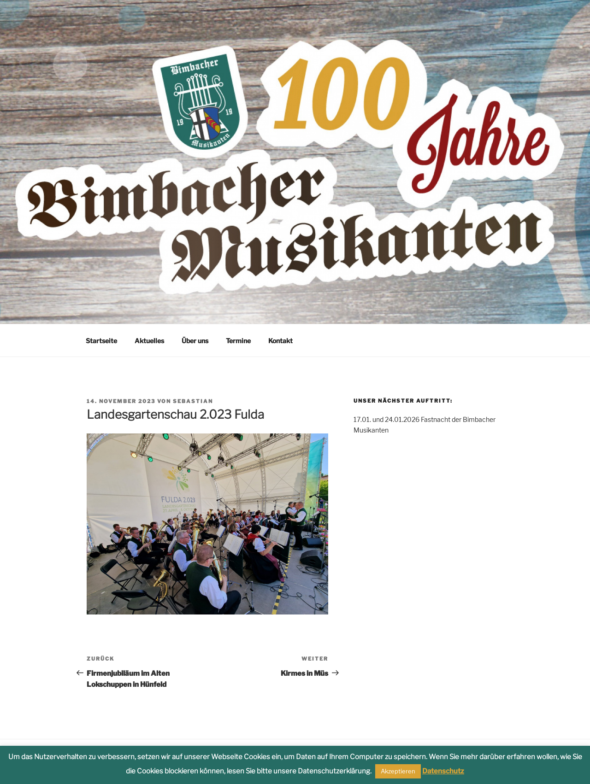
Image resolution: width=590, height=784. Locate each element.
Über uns (195, 341)
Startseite (101, 341)
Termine (238, 341)
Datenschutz (443, 771)
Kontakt (280, 341)
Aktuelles (149, 341)
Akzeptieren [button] (398, 771)
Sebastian (193, 401)
